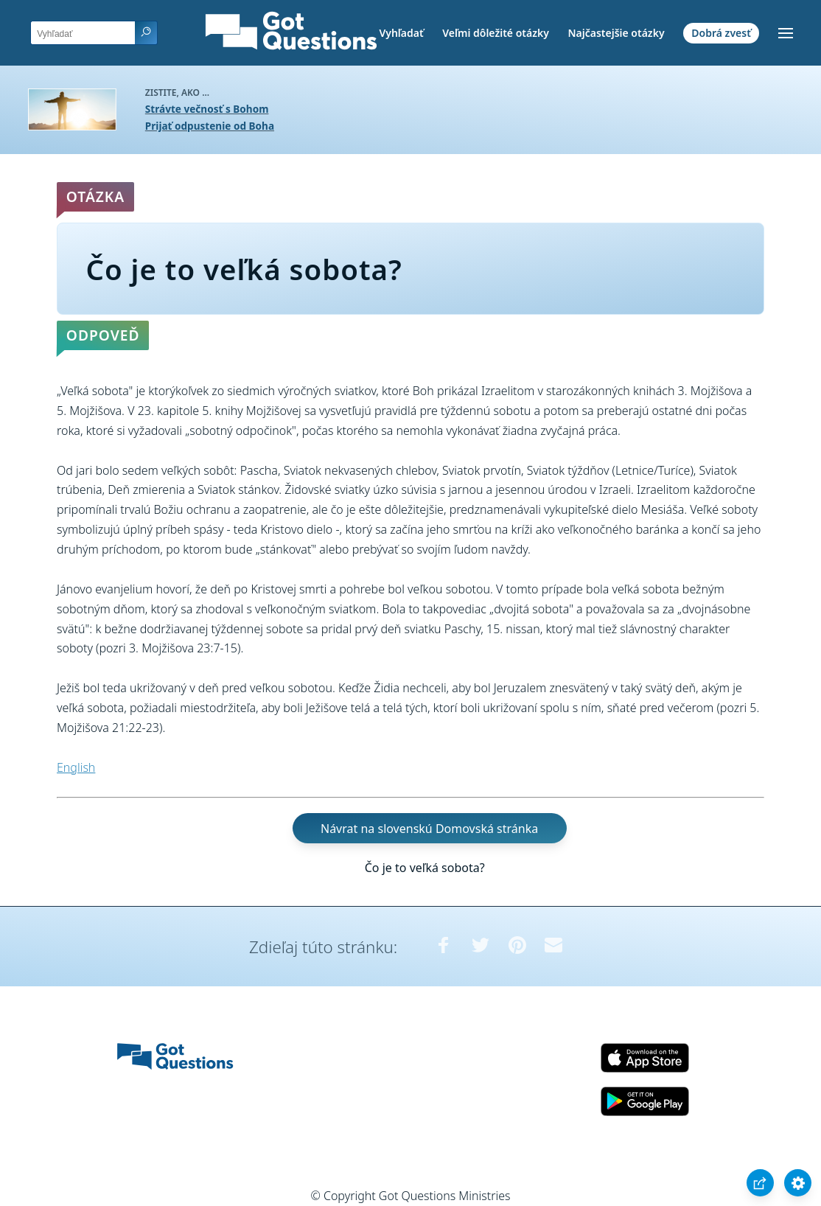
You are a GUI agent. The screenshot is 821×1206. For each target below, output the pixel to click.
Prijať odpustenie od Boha (209, 126)
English (76, 767)
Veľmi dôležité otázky (495, 33)
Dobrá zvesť (721, 33)
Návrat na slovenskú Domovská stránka (429, 828)
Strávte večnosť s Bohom (207, 109)
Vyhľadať (401, 33)
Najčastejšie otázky (615, 33)
